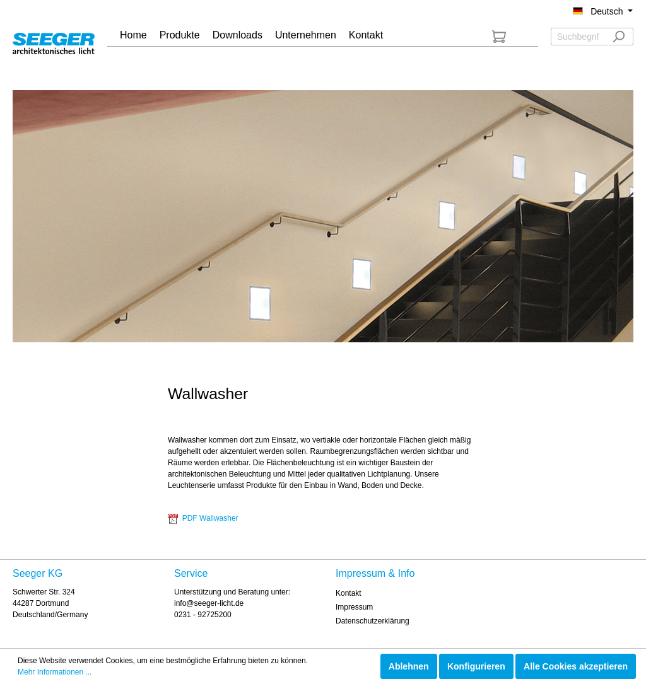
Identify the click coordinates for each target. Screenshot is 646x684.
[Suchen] (618, 36)
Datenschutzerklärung (372, 621)
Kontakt (348, 593)
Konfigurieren (476, 666)
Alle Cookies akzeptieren (576, 666)
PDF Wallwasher (203, 518)
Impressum (354, 607)
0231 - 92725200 (203, 614)
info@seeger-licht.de (209, 603)
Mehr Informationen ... (54, 672)
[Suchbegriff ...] (577, 36)
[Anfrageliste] (499, 36)
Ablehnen (409, 666)
